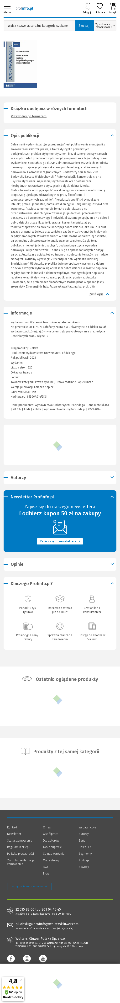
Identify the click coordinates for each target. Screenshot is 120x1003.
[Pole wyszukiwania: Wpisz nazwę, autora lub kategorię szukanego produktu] (38, 25)
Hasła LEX (85, 847)
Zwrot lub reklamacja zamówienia (21, 862)
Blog (46, 873)
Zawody (84, 867)
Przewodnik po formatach (29, 116)
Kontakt (12, 827)
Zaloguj (87, 8)
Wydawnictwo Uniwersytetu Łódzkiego (51, 353)
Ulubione (99, 8)
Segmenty (85, 853)
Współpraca (50, 834)
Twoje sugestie (52, 847)
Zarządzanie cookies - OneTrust (29, 886)
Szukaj (83, 25)
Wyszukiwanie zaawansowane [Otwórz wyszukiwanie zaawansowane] (105, 26)
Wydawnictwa (87, 827)
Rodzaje (84, 860)
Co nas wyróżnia (53, 853)
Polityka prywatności (20, 853)
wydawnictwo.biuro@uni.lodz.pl (64, 409)
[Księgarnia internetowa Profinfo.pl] (24, 8)
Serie (82, 840)
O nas (47, 827)
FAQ (45, 867)
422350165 (94, 409)
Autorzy (84, 834)
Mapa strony (51, 860)
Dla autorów (51, 840)
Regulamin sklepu (18, 847)
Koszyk (112, 8)
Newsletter (14, 834)
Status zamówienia (19, 840)
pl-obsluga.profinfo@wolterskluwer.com (47, 924)
